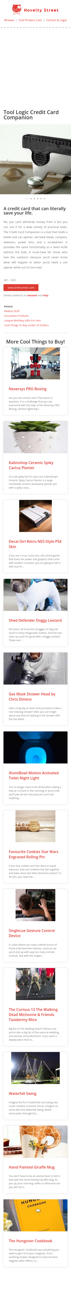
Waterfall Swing (22, 1093)
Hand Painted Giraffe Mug (32, 1167)
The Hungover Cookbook (30, 1240)
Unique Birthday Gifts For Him (22, 320)
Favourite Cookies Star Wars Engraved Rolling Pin (33, 854)
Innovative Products (16, 315)
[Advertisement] (35, 65)
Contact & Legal (56, 20)
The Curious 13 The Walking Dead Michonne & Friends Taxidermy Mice (33, 1014)
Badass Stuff (11, 311)
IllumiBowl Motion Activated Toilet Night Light (34, 775)
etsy (45, 295)
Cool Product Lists (30, 20)
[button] (20, 287)
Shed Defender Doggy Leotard (35, 620)
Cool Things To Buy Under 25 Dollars (26, 325)
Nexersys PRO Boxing (28, 388)
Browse (9, 20)
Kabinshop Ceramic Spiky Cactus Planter (31, 465)
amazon (32, 295)
